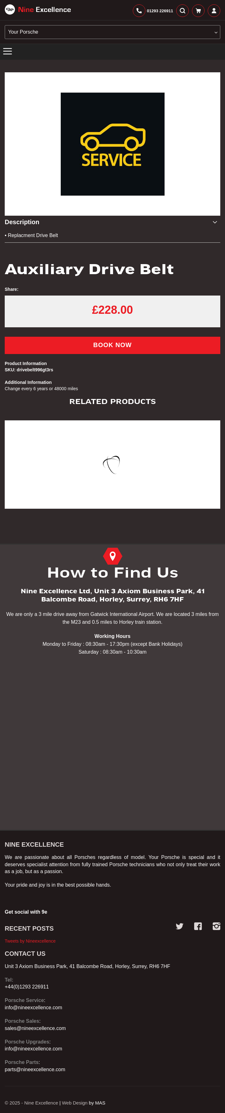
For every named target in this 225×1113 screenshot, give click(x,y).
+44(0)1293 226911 (27, 986)
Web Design (74, 1102)
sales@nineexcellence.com (35, 1028)
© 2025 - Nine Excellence (31, 1102)
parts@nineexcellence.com (35, 1069)
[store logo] (38, 9)
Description (22, 222)
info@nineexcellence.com (33, 1007)
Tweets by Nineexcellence (30, 941)
